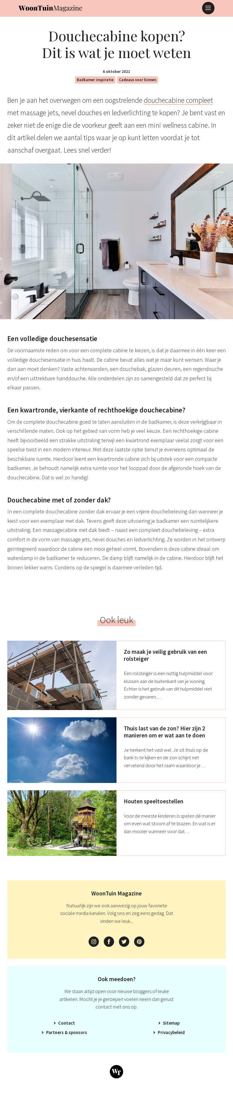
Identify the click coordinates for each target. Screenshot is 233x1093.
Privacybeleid (171, 1032)
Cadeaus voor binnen (137, 79)
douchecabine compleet (178, 100)
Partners (55, 1032)
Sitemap (171, 1023)
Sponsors (78, 1032)
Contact (66, 1023)
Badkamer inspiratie (95, 79)
